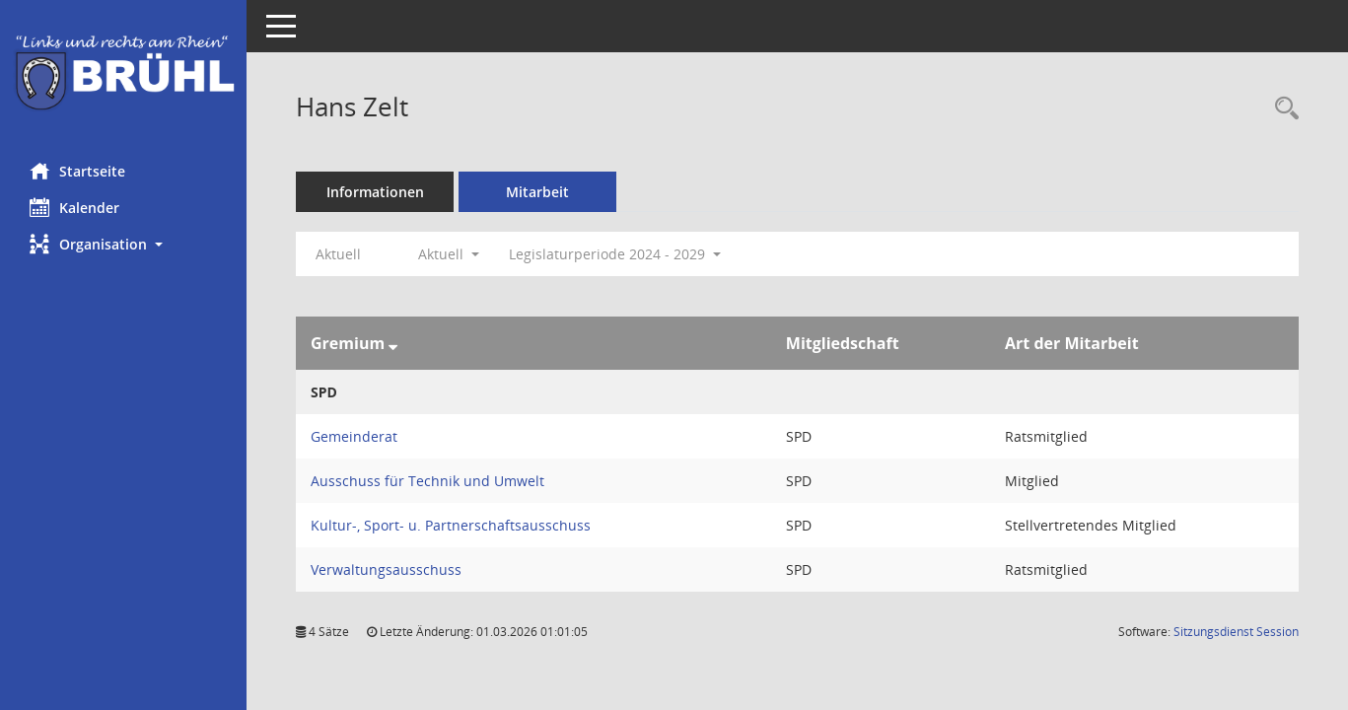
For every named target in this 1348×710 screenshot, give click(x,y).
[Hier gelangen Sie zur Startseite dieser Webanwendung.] (123, 74)
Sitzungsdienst (1236, 631)
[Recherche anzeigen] (1282, 109)
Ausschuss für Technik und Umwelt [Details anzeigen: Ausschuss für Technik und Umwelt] (427, 480)
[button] (123, 244)
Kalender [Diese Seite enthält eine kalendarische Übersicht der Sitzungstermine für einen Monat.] (74, 207)
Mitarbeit (537, 191)
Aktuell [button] (448, 254)
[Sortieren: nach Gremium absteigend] (393, 343)
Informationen (375, 191)
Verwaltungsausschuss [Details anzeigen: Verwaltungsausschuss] (386, 569)
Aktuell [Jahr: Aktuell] (338, 254)
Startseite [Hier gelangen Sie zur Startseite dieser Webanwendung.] (77, 170)
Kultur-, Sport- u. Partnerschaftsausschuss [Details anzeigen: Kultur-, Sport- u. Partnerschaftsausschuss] (451, 525)
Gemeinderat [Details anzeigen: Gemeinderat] (354, 436)
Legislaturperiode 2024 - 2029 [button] (615, 254)
